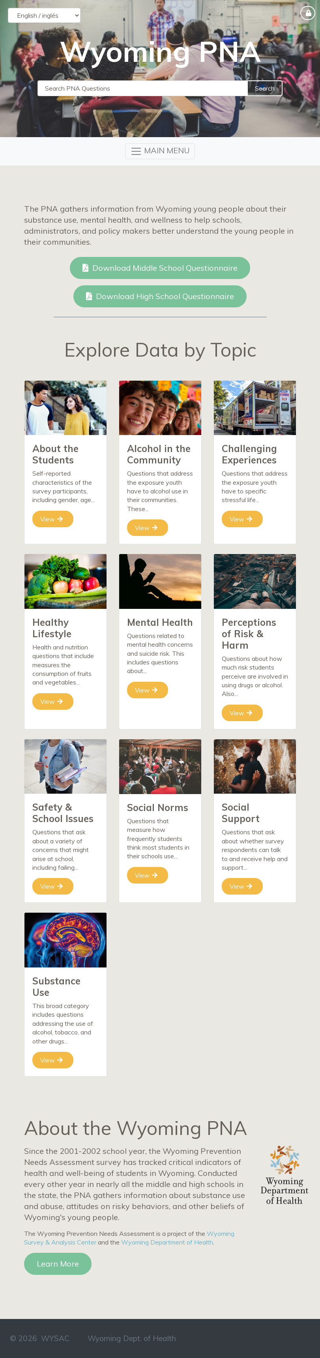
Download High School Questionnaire (160, 296)
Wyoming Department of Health (167, 1242)
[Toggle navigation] (160, 151)
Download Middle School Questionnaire (160, 268)
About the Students (55, 454)
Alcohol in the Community (159, 454)
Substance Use (56, 986)
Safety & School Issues (63, 812)
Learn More (58, 1264)
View (52, 519)
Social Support (241, 812)
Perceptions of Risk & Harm (249, 633)
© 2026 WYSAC (39, 1338)
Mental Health (160, 622)
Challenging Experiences (249, 454)
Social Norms (157, 807)
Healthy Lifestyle (51, 628)
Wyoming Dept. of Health (132, 1338)
